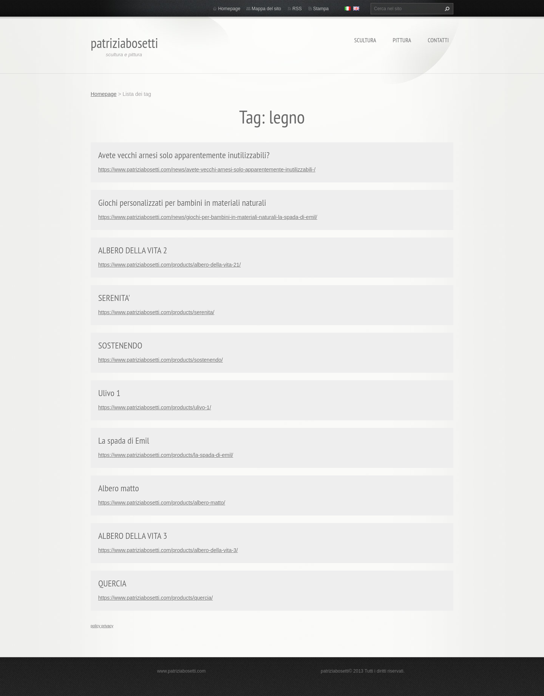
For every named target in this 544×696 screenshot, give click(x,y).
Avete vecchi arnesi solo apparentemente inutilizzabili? (184, 155)
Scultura (365, 40)
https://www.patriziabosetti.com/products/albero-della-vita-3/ (168, 550)
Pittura (402, 40)
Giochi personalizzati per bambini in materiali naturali (182, 202)
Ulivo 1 (109, 393)
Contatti (438, 40)
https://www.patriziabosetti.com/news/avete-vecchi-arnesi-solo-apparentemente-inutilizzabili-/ (206, 170)
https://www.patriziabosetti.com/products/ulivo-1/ (154, 407)
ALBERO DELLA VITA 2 (132, 250)
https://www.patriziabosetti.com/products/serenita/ (156, 312)
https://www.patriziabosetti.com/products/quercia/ (155, 598)
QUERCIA (112, 583)
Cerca (446, 8)
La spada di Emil (123, 440)
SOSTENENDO (120, 345)
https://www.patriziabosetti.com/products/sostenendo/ (160, 360)
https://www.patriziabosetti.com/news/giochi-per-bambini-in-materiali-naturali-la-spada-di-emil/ (207, 217)
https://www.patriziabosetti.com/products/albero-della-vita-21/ (169, 265)
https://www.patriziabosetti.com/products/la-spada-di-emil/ (165, 455)
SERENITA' (114, 298)
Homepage (229, 8)
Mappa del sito (266, 8)
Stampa (321, 8)
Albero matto (118, 488)
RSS (297, 8)
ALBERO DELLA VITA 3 (132, 536)
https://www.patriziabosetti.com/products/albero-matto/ (161, 503)
